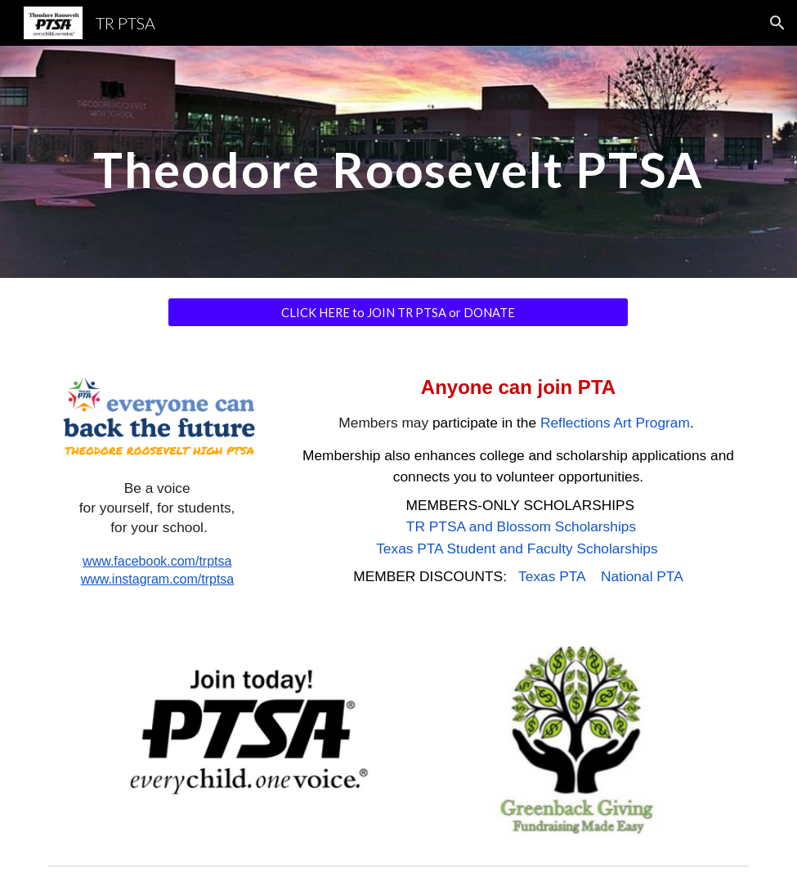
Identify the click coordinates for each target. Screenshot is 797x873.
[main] (398, 161)
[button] (777, 23)
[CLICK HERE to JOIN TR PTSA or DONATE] (398, 312)
